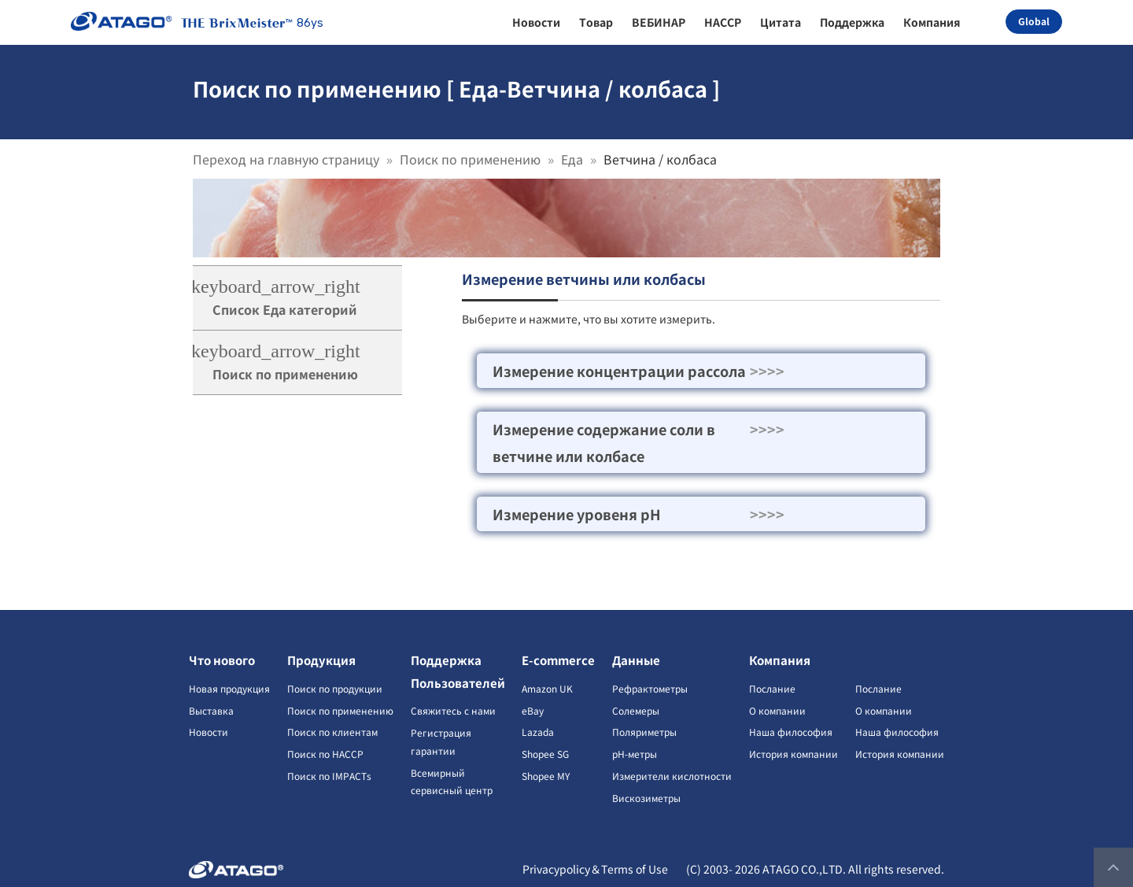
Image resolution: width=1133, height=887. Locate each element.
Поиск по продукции (334, 688)
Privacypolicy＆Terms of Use (595, 869)
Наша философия (790, 731)
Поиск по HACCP (325, 753)
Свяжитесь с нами (453, 710)
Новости (208, 731)
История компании (793, 753)
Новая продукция (229, 688)
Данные (636, 660)
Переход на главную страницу (286, 159)
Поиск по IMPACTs (329, 775)
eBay (533, 710)
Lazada (538, 731)
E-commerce (558, 660)
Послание (772, 688)
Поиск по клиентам (332, 731)
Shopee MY (546, 775)
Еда (572, 159)
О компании (777, 710)
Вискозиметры (646, 797)
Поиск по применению (470, 159)
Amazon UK (547, 688)
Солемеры (635, 710)
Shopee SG (545, 753)
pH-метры (634, 753)
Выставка (211, 710)
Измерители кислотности (672, 775)
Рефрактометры (650, 688)
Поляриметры (644, 731)
